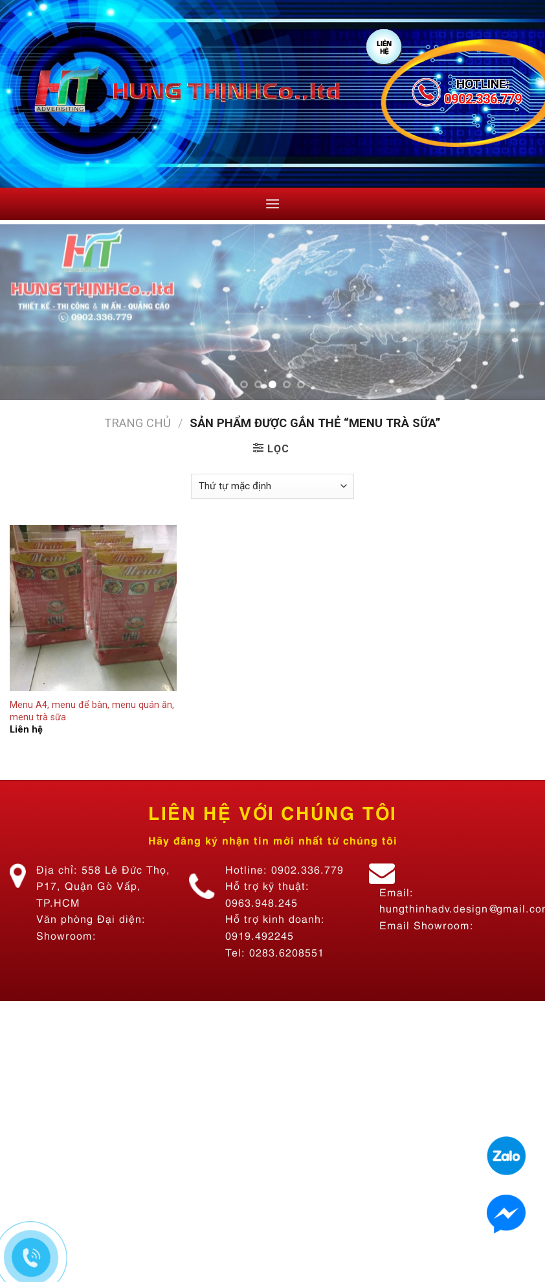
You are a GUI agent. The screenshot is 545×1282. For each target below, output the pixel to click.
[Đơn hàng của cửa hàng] (272, 486)
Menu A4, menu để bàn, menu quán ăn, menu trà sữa (92, 711)
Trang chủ (137, 423)
